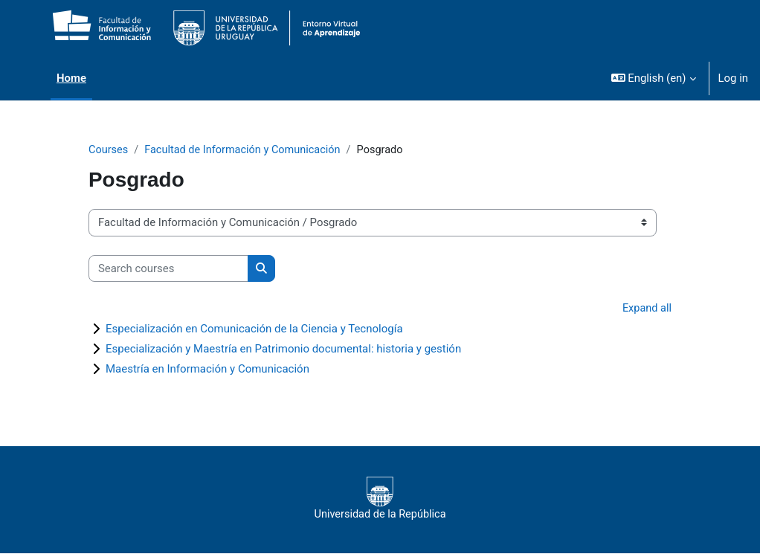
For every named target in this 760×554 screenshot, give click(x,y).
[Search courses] (168, 268)
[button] (654, 78)
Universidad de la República (380, 499)
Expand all (646, 309)
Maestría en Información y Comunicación (207, 369)
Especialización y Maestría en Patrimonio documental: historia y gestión (283, 349)
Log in (733, 78)
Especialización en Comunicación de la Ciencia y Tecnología (254, 329)
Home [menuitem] (71, 78)
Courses (108, 150)
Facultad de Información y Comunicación (246, 150)
